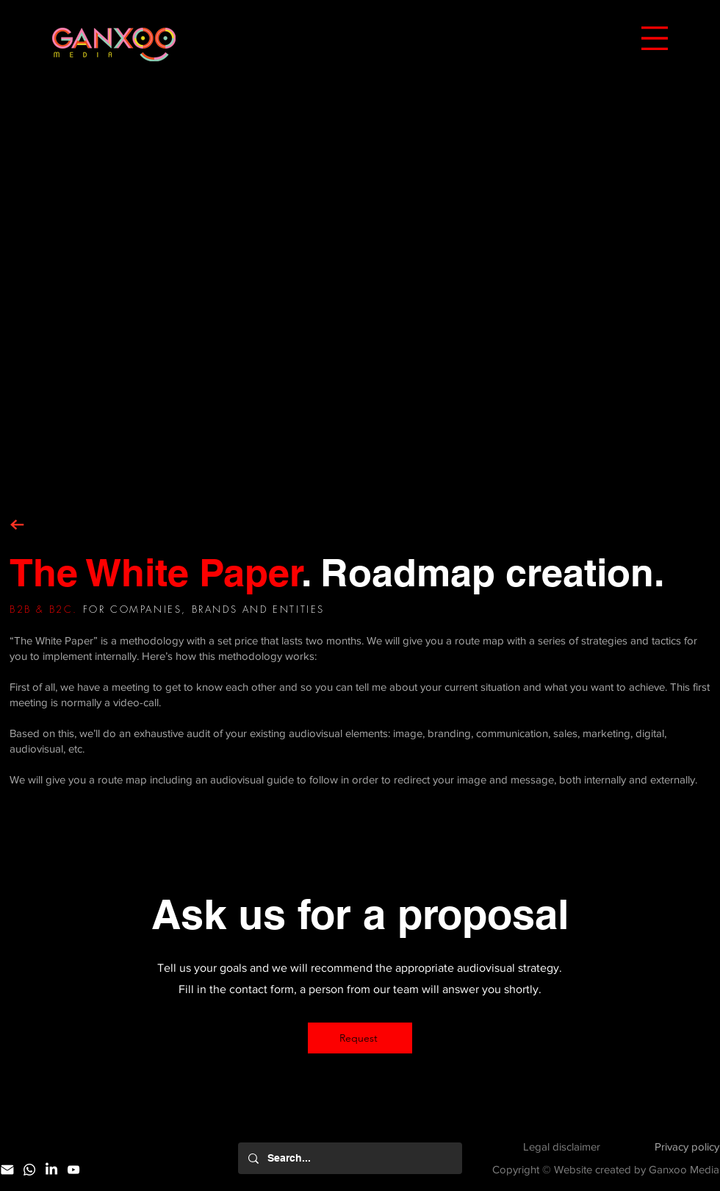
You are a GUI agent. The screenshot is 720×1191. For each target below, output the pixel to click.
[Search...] (349, 1158)
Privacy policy (687, 1146)
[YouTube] (73, 1169)
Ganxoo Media (684, 1169)
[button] (654, 38)
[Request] (360, 1038)
